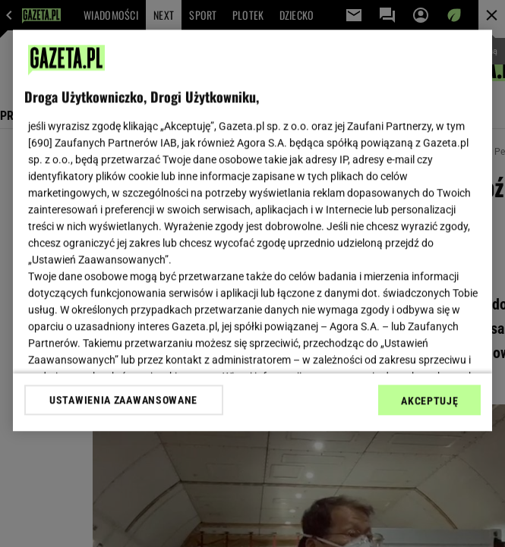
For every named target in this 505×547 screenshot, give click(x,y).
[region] (253, 230)
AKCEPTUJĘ (429, 401)
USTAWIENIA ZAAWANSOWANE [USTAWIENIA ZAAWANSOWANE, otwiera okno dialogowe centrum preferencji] (123, 400)
